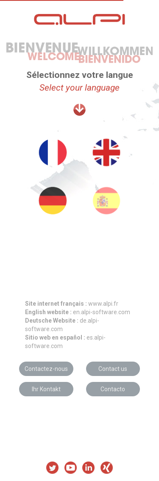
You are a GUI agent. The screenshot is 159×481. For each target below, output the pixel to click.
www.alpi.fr (71, 303)
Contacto (112, 389)
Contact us (112, 368)
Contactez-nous (46, 368)
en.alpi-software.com (77, 312)
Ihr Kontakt (46, 389)
